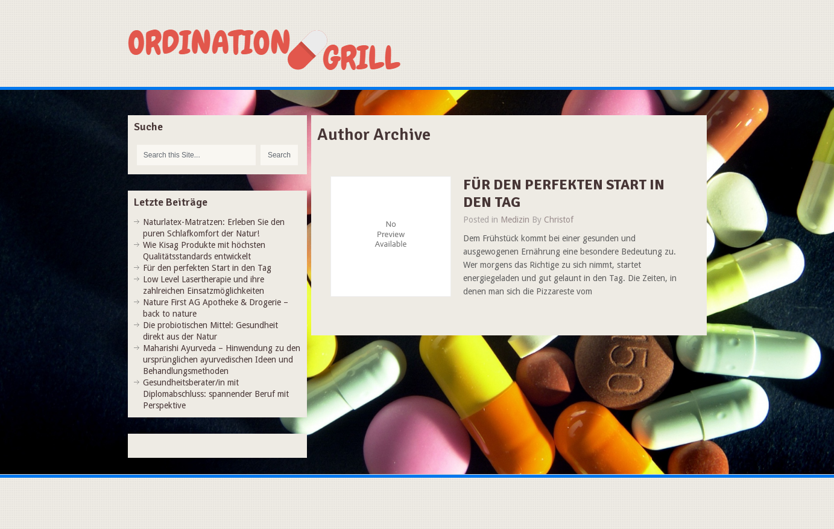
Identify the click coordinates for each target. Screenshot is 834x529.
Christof (558, 219)
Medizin (515, 219)
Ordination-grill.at (282, 49)
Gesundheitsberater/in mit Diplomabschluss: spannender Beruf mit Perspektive (216, 394)
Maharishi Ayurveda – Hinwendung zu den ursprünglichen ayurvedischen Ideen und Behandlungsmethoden (221, 359)
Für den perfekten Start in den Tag (564, 193)
